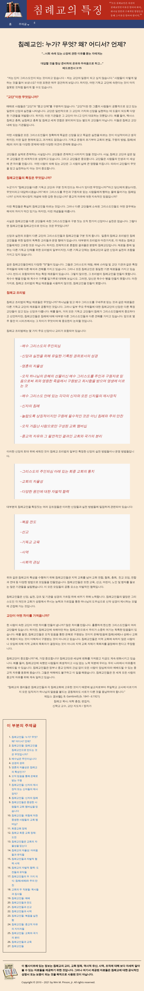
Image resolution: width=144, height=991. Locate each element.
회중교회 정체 (19, 828)
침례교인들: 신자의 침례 (25, 798)
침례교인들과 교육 (22, 941)
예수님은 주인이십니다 (24, 758)
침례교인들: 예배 (21, 898)
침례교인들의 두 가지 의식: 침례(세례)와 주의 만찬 (25, 881)
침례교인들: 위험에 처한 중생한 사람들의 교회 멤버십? (25, 820)
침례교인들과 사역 (22, 911)
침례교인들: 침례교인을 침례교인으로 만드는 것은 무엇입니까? (24, 750)
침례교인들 (18, 946)
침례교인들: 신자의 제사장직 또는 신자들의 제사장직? (25, 789)
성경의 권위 (18, 763)
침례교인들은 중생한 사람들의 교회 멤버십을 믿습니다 (25, 806)
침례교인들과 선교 (22, 907)
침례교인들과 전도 (22, 902)
